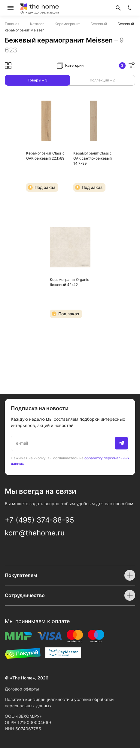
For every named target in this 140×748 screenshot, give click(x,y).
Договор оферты (22, 688)
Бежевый (99, 24)
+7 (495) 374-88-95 (39, 520)
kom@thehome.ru (35, 533)
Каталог (37, 24)
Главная (12, 24)
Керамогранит (68, 24)
